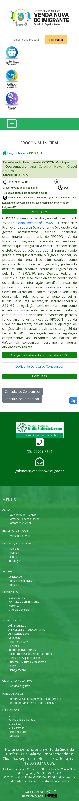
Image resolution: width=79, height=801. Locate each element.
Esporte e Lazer (18, 641)
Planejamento (17, 670)
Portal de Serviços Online (24, 519)
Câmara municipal (19, 523)
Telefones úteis (18, 731)
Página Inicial (16, 153)
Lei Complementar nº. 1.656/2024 (35, 223)
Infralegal (14, 561)
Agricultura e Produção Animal (27, 629)
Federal (13, 556)
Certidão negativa (19, 686)
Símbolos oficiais (18, 609)
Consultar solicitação (21, 580)
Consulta (13, 585)
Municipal (14, 548)
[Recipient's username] (28, 39)
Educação (14, 637)
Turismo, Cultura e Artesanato (27, 662)
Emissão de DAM (19, 536)
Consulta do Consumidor (23, 391)
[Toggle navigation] (12, 124)
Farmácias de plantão (21, 719)
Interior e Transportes (22, 650)
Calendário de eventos (22, 515)
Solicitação (15, 576)
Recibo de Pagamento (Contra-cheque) (32, 702)
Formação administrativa (24, 601)
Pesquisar (56, 40)
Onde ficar (14, 723)
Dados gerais (16, 597)
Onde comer (16, 727)
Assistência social (19, 633)
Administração (17, 625)
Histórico (14, 605)
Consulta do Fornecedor (22, 399)
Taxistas (13, 735)
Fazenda (13, 646)
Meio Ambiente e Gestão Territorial (30, 654)
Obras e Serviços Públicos (24, 658)
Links (11, 715)
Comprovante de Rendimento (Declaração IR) (36, 698)
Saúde (12, 666)
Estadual (13, 552)
